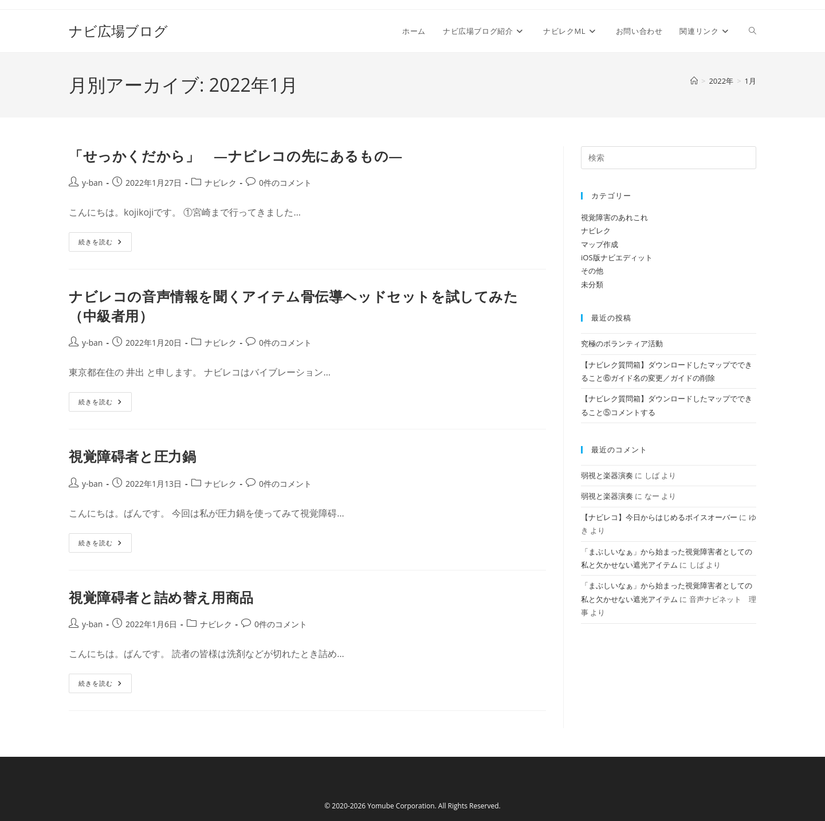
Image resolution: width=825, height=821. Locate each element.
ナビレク (221, 182)
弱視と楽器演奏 (607, 475)
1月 (750, 81)
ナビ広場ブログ (118, 30)
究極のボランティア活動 (622, 343)
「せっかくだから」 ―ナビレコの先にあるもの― (236, 155)
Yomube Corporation (400, 806)
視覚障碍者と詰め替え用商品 (161, 597)
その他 (592, 270)
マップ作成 (599, 244)
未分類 (592, 284)
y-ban (92, 182)
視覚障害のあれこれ (614, 217)
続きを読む (105, 244)
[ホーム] (694, 81)
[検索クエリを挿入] (668, 157)
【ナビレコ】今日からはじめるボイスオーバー (659, 517)
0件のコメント (285, 182)
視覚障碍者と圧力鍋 (132, 456)
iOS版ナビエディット (617, 257)
